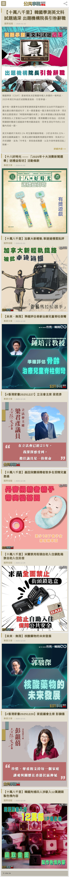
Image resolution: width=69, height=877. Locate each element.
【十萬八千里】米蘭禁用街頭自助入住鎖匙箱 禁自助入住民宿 (33, 556)
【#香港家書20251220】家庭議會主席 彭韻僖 (34, 714)
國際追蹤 (8, 24)
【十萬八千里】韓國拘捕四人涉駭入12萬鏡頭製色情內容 (33, 794)
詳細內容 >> (60, 149)
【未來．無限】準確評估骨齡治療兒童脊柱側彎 (34, 316)
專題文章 (8, 165)
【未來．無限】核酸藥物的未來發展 (27, 636)
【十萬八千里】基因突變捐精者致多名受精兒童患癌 (34, 474)
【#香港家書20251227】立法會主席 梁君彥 (32, 394)
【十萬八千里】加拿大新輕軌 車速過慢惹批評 (33, 238)
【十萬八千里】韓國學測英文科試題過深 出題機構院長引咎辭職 (35, 15)
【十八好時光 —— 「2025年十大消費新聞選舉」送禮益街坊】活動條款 (33, 158)
